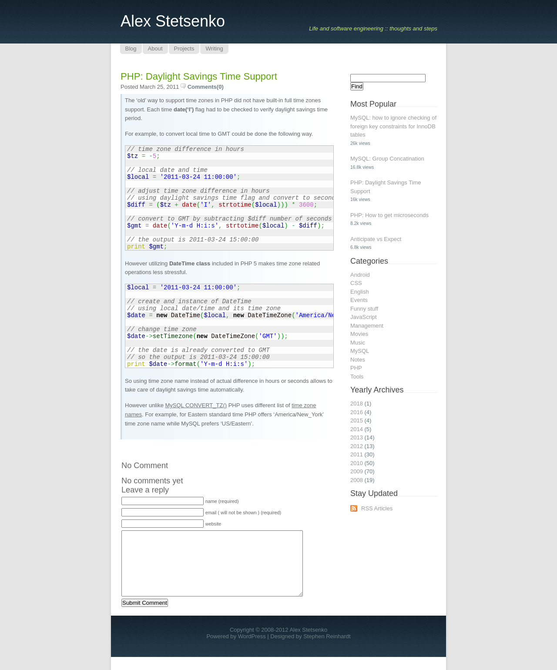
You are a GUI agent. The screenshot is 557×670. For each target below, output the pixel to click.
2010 (356, 463)
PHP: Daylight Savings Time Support (199, 76)
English (359, 291)
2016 (356, 412)
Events (359, 300)
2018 (356, 403)
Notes (357, 359)
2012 (356, 446)
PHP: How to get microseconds (389, 215)
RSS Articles (377, 508)
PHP (356, 368)
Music (357, 342)
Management (366, 325)
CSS (356, 283)
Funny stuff (364, 308)
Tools (356, 376)
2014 (356, 429)
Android (360, 274)
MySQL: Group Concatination (387, 158)
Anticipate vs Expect (375, 239)
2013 (356, 437)
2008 (356, 480)
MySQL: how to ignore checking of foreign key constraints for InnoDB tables (393, 126)
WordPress (252, 649)
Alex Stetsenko (173, 21)
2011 (356, 454)
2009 (356, 471)
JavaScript (363, 317)
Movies (359, 334)
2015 (356, 420)
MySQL (359, 351)
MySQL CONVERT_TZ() (196, 405)
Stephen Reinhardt (326, 649)
